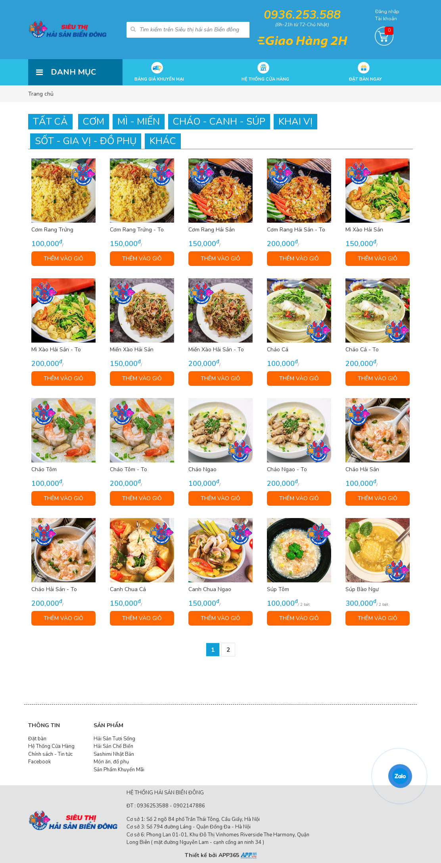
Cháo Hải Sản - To (54, 589)
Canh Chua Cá (128, 589)
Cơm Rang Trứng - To (137, 230)
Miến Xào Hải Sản (131, 350)
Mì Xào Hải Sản (364, 230)
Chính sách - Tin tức (50, 754)
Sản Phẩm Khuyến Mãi (119, 769)
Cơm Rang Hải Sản (211, 230)
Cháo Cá (277, 350)
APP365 (238, 855)
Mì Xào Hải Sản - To (56, 350)
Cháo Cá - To (362, 350)
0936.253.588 (302, 15)
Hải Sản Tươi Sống (114, 738)
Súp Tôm (278, 589)
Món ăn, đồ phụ (111, 761)
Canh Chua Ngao (209, 589)
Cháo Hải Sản (362, 469)
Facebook (39, 761)
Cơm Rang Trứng (52, 230)
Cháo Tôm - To (128, 469)
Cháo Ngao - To (287, 469)
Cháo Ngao (202, 469)
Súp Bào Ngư (362, 589)
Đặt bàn (37, 738)
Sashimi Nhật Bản (114, 754)
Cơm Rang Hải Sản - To (296, 230)
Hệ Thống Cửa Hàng (51, 746)
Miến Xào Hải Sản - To (216, 350)
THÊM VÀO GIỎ (63, 258)
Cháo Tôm (44, 469)
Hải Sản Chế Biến (113, 746)
